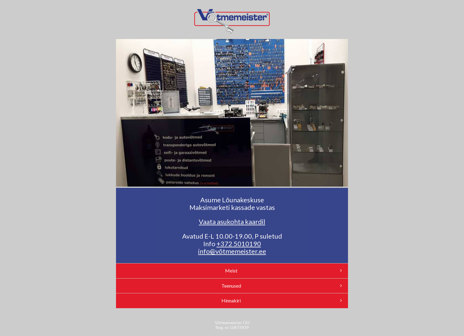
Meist (283, 270)
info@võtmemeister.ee (232, 251)
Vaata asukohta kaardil (232, 221)
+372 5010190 (239, 244)
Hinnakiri (281, 300)
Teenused (281, 286)
